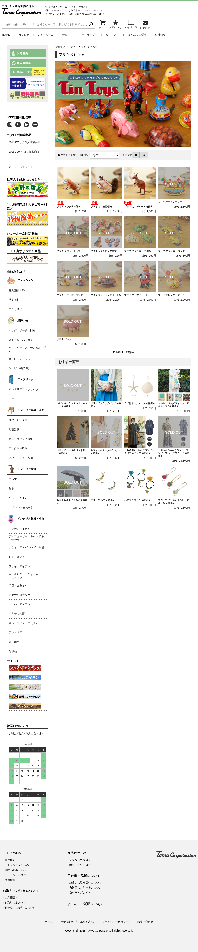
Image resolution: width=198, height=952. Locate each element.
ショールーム (46, 34)
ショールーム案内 (15, 874)
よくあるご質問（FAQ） (86, 904)
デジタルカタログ (80, 859)
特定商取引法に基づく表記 (77, 921)
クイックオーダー (87, 34)
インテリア (72, 46)
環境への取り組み (15, 869)
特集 (65, 34)
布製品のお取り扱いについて (86, 887)
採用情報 (10, 879)
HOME (6, 34)
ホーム (49, 921)
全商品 (58, 46)
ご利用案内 (11, 897)
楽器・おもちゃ (89, 46)
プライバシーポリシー (115, 921)
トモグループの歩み (17, 864)
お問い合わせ (145, 921)
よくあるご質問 (137, 34)
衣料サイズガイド (80, 892)
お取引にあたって (15, 902)
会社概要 (160, 34)
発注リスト (112, 34)
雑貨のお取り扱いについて (85, 882)
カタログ (23, 34)
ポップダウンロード (81, 864)
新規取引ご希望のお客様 (19, 907)
